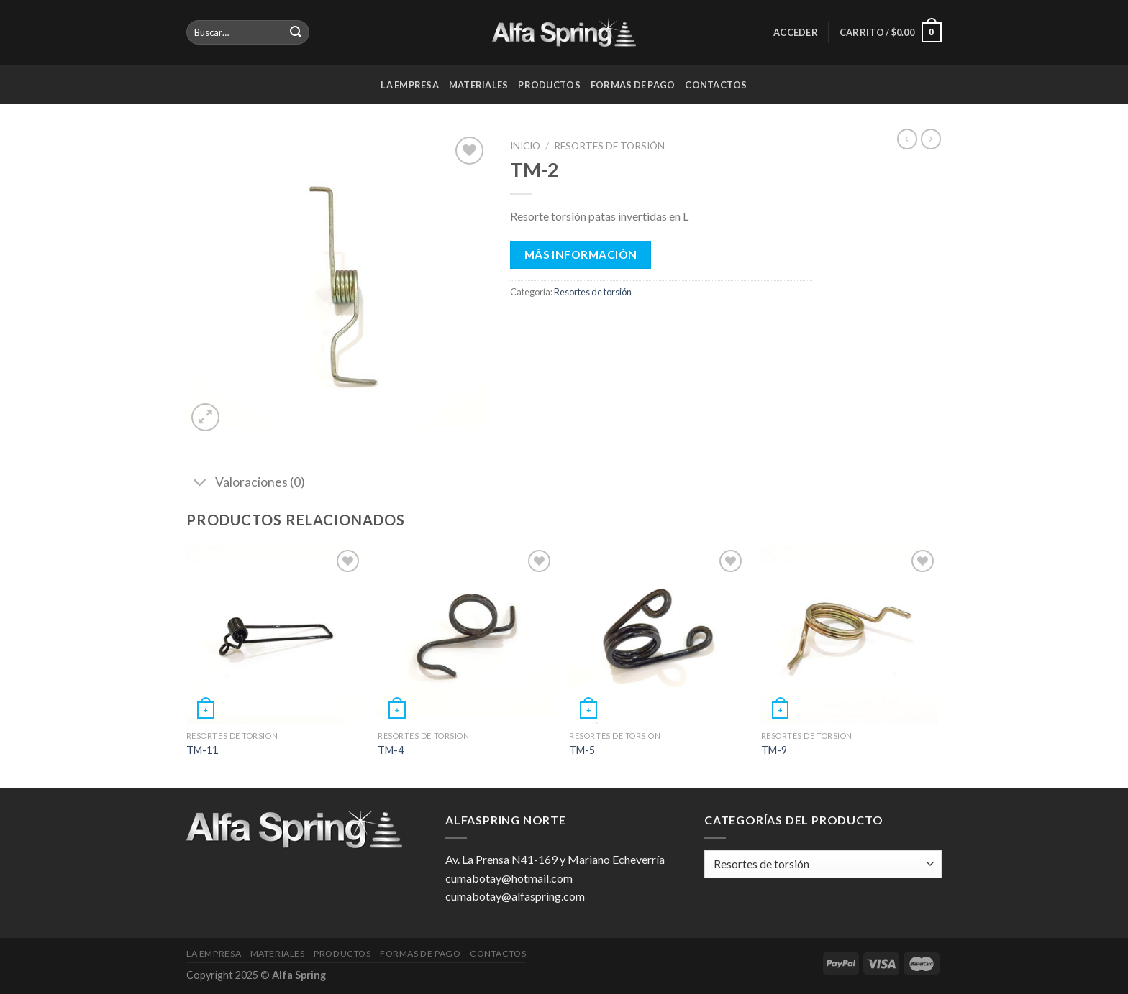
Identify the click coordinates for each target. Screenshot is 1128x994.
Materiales (479, 85)
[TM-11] (275, 635)
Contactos (716, 85)
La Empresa (410, 85)
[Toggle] (200, 483)
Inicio (525, 146)
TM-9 (774, 750)
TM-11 (202, 750)
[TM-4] (466, 635)
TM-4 (391, 750)
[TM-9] (850, 635)
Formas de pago (633, 85)
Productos (549, 85)
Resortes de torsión (609, 146)
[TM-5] (658, 635)
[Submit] (295, 32)
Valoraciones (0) (245, 483)
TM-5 (582, 750)
